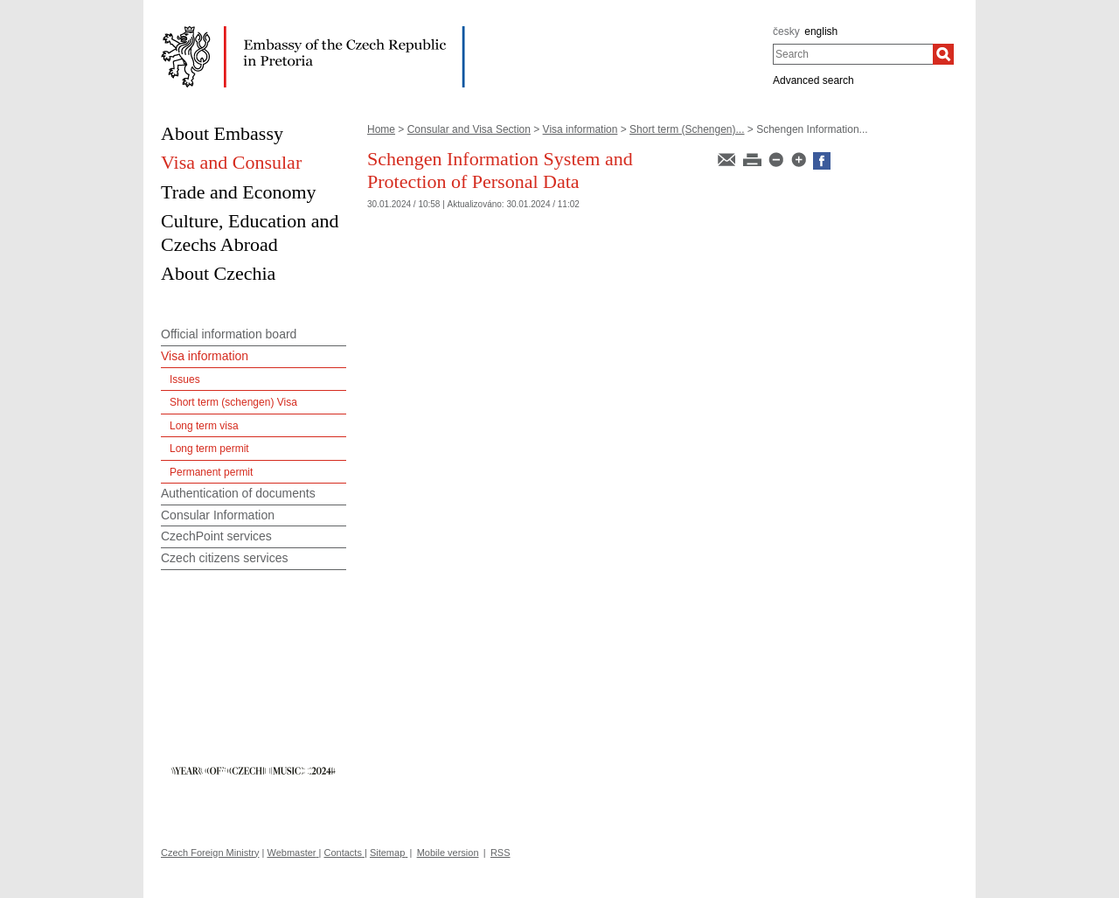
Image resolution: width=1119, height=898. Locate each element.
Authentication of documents (238, 493)
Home (381, 129)
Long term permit (209, 448)
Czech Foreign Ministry (210, 852)
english (821, 31)
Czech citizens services (224, 558)
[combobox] (853, 54)
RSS (500, 852)
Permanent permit (211, 472)
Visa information (580, 129)
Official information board (228, 334)
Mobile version (448, 852)
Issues (185, 379)
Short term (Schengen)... (686, 129)
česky (786, 31)
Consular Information (218, 515)
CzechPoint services (216, 536)
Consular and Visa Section (469, 129)
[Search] (943, 54)
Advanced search (813, 80)
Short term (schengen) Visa (233, 402)
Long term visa (204, 426)
